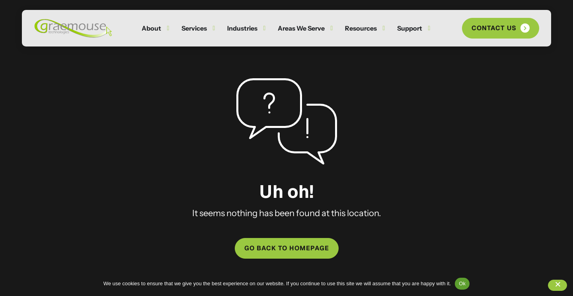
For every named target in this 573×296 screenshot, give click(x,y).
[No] (557, 285)
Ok (462, 283)
